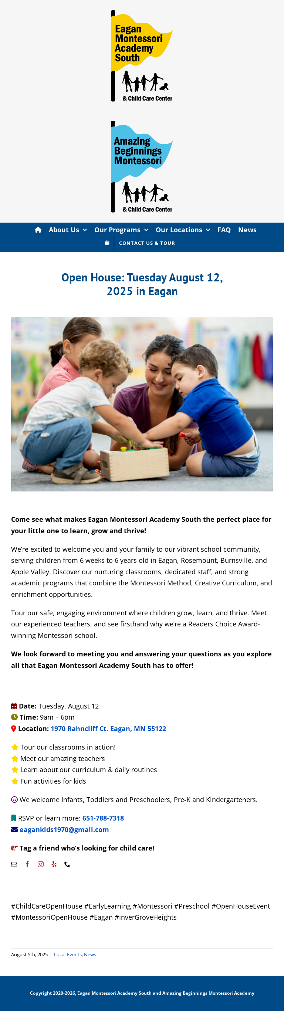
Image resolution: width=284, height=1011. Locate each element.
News (90, 954)
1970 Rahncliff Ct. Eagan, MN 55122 (108, 728)
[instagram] (41, 864)
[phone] (67, 864)
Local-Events (68, 954)
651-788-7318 (103, 818)
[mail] (14, 864)
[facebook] (27, 864)
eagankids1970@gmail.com (64, 829)
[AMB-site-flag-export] (142, 114)
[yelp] (54, 864)
